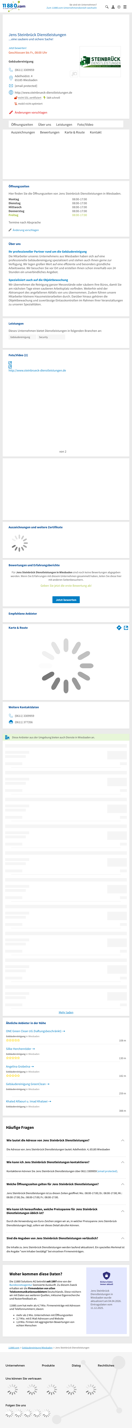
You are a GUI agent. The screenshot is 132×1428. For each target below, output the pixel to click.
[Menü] (126, 6)
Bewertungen (49, 132)
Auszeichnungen (23, 132)
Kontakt (96, 132)
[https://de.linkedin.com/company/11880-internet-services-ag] (37, 1413)
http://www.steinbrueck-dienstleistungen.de (37, 370)
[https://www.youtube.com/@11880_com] (46, 1413)
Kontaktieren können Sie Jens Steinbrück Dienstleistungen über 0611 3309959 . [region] (62, 1171)
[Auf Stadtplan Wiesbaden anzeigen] (126, 627)
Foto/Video (85, 124)
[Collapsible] (123, 1140)
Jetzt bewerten (66, 600)
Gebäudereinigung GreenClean (26, 1084)
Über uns (44, 124)
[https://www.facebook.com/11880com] (9, 1413)
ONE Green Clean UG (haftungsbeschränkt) (33, 1031)
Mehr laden (66, 1012)
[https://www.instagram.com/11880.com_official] (18, 1413)
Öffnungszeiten (22, 124)
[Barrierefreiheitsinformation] (120, 6)
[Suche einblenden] (108, 6)
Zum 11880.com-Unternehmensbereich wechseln (72, 7)
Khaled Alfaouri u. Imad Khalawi (26, 1101)
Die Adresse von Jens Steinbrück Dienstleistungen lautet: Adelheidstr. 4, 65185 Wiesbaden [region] (58, 1149)
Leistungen (64, 124)
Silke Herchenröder (18, 1049)
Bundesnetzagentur (20, 1284)
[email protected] (107, 1171)
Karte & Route (75, 132)
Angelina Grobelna (18, 1066)
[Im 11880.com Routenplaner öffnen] (119, 627)
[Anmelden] (114, 6)
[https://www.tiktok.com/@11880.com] (28, 1413)
